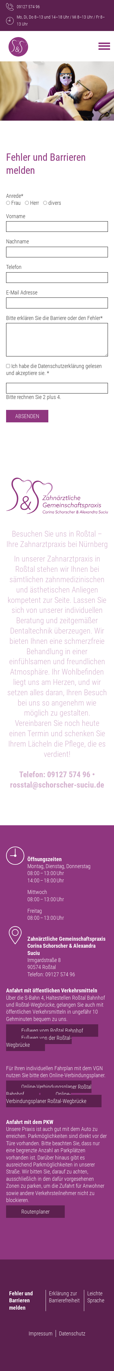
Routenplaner (35, 1211)
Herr (34, 203)
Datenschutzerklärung (61, 366)
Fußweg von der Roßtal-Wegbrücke (39, 1041)
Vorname (15, 216)
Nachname (17, 241)
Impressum (41, 1333)
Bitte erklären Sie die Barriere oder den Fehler (54, 317)
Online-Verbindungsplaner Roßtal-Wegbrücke (46, 1097)
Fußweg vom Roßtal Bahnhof (52, 1030)
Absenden (27, 416)
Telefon (14, 267)
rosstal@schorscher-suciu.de (57, 784)
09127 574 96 (68, 774)
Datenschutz (72, 1333)
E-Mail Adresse (21, 292)
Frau (16, 203)
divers (54, 203)
